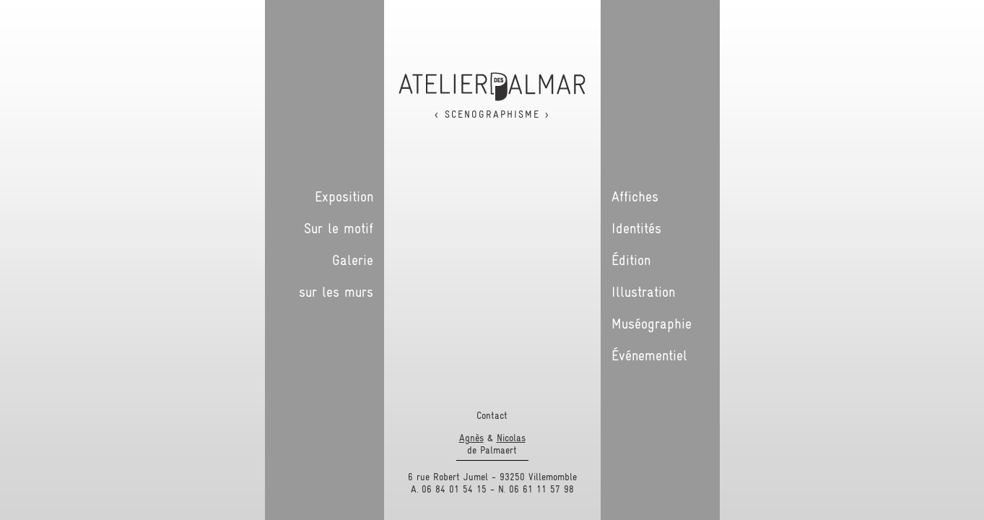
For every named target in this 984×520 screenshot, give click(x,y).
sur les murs (336, 292)
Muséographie (651, 324)
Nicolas (511, 437)
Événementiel (649, 355)
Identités (636, 228)
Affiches (634, 196)
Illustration (643, 292)
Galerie (352, 260)
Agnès (471, 437)
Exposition (344, 196)
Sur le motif (338, 228)
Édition (630, 260)
